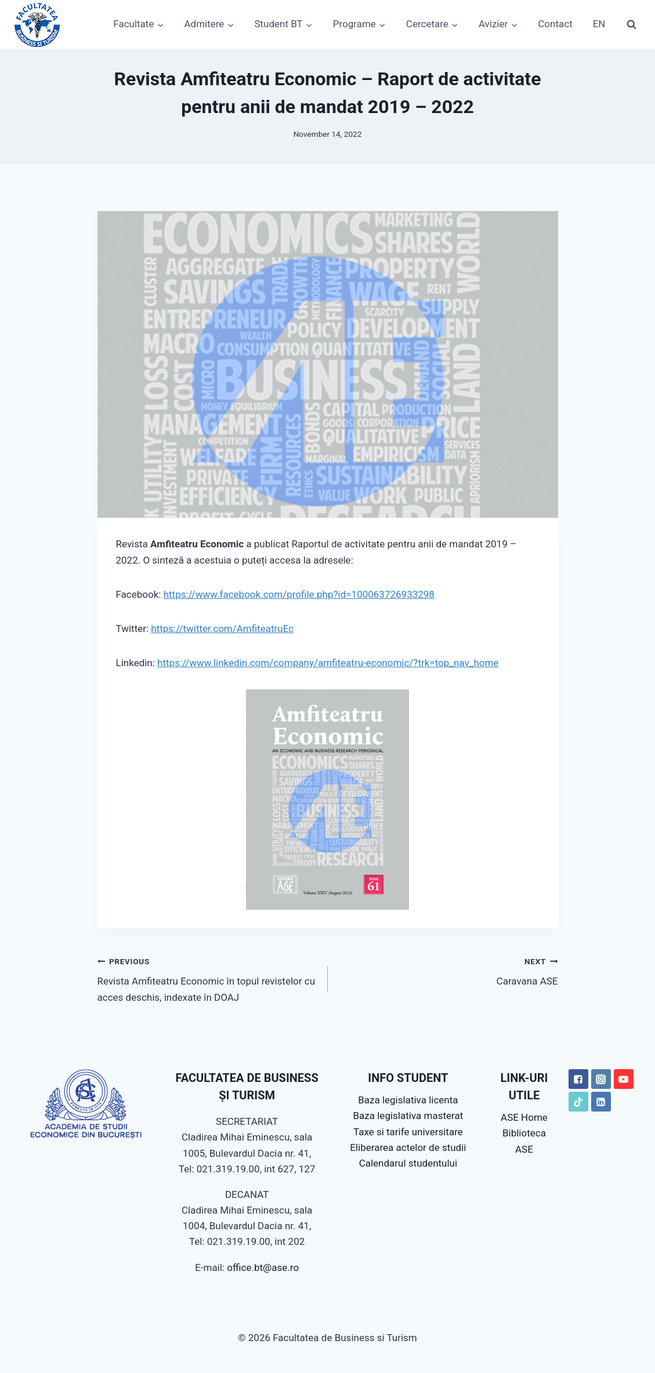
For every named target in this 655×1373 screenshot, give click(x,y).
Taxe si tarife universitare (408, 1132)
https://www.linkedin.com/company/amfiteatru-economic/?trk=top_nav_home (327, 663)
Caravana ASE (448, 970)
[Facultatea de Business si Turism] (37, 24)
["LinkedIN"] (601, 1102)
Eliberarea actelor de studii (408, 1147)
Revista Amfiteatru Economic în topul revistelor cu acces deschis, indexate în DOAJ (207, 978)
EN (599, 24)
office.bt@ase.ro (263, 1267)
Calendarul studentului (408, 1163)
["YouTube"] (624, 1079)
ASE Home (524, 1117)
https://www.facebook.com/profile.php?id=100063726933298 (299, 594)
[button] (160, 24)
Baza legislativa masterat (408, 1115)
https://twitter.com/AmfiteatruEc (222, 628)
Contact (555, 24)
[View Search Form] (631, 24)
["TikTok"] (578, 1102)
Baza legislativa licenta (408, 1100)
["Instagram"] (601, 1079)
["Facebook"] (578, 1079)
